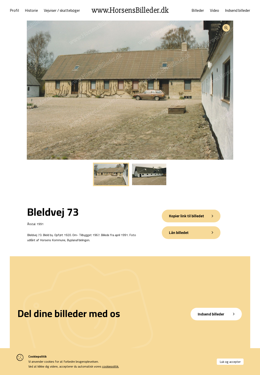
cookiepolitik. (110, 366)
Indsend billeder (237, 11)
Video (214, 11)
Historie (31, 11)
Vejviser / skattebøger (62, 11)
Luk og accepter (230, 362)
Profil (14, 11)
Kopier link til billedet (188, 218)
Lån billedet (180, 235)
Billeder (198, 11)
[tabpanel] (111, 176)
